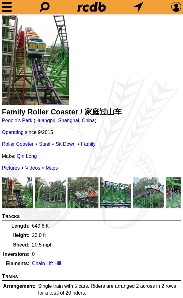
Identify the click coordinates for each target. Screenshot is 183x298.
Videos (32, 168)
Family (88, 144)
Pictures (11, 168)
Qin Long (27, 156)
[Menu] (7, 7)
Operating (13, 132)
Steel (44, 144)
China (88, 120)
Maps (52, 168)
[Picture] (35, 60)
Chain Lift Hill (46, 263)
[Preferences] (176, 7)
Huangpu (45, 120)
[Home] (91, 7)
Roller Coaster (17, 144)
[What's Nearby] (138, 7)
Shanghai (68, 120)
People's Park (17, 120)
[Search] (45, 7)
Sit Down (66, 144)
